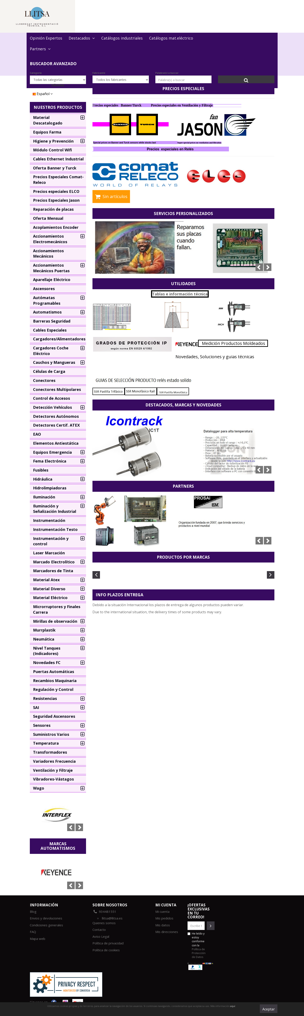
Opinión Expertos (46, 38)
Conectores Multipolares (57, 389)
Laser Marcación (49, 552)
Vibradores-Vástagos (53, 779)
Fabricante (98, 72)
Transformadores (50, 752)
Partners (40, 48)
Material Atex (46, 579)
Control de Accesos (51, 398)
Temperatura (46, 743)
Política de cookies (106, 950)
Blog (33, 911)
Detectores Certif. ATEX (56, 425)
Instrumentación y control (50, 541)
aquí (232, 1006)
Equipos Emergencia (52, 452)
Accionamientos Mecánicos (48, 253)
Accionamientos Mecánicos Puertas (51, 268)
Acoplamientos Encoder (56, 227)
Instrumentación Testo (55, 529)
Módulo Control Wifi (52, 149)
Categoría (36, 72)
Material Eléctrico (50, 597)
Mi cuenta (162, 911)
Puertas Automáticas (53, 671)
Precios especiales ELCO (56, 191)
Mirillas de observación (55, 621)
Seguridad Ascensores (54, 716)
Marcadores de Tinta (53, 570)
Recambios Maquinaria (55, 680)
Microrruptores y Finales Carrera (56, 609)
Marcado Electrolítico (54, 561)
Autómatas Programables (46, 300)
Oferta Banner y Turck (54, 168)
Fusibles (40, 470)
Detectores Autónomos (56, 416)
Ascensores (44, 288)
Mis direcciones (166, 932)
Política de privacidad (108, 943)
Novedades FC (46, 662)
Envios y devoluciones (46, 918)
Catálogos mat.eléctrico (171, 38)
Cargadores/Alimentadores (59, 338)
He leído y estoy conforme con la (197, 945)
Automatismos (47, 312)
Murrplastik (44, 630)
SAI (36, 707)
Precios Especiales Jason (56, 200)
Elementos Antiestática (56, 443)
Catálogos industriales (122, 38)
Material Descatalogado (47, 120)
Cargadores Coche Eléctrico (50, 350)
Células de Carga (49, 371)
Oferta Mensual (48, 218)
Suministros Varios (51, 734)
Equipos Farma (47, 132)
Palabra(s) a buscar (166, 72)
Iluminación (44, 497)
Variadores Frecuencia (54, 761)
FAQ (33, 932)
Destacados (82, 38)
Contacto (99, 929)
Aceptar (268, 1009)
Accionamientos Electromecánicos (50, 239)
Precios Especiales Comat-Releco (58, 179)
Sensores (41, 725)
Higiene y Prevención (53, 141)
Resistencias (45, 698)
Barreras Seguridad (51, 321)
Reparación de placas (53, 209)
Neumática (43, 639)
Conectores (44, 380)
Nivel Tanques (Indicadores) (46, 651)
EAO (37, 434)
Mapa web (37, 938)
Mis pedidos (164, 918)
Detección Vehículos (52, 407)
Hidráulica (42, 479)
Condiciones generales (46, 925)
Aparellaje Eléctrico (51, 279)
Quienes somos (104, 923)
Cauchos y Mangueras (54, 362)
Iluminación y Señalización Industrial (54, 508)
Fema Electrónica (49, 461)
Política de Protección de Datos (199, 953)
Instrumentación (49, 520)
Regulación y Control (53, 689)
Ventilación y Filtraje (53, 770)
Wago (38, 788)
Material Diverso (49, 588)
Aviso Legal (100, 936)
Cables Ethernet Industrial (58, 158)
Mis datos (162, 925)
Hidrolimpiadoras (49, 487)
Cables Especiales (50, 330)
